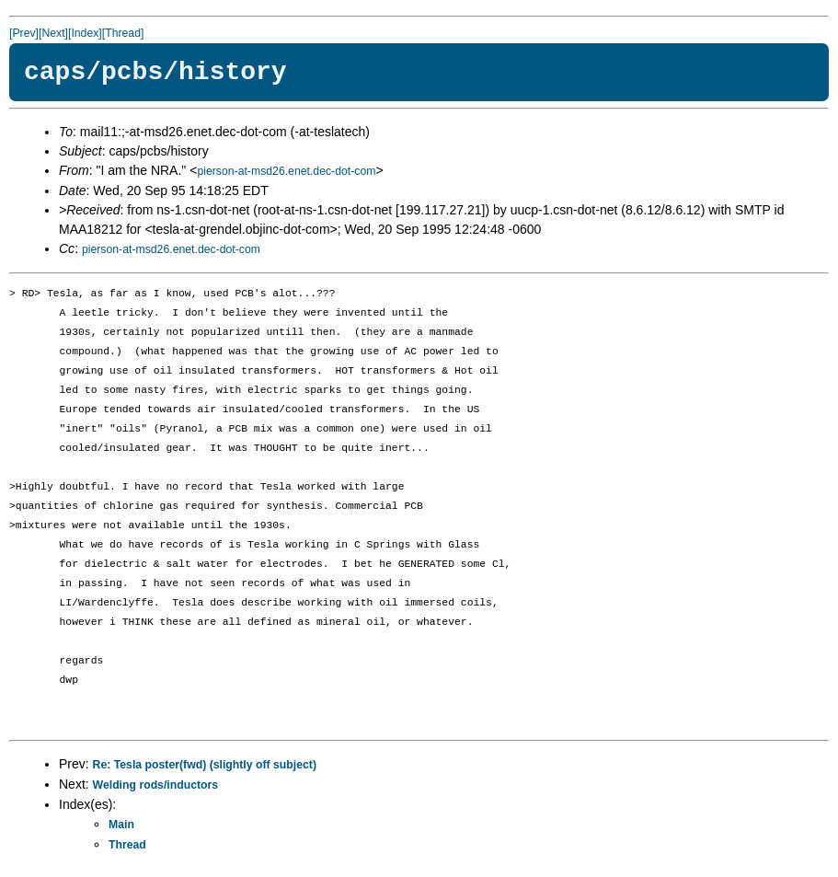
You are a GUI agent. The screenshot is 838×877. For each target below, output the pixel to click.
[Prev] (24, 33)
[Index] (85, 33)
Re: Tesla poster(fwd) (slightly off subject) (204, 764)
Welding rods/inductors (156, 785)
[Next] (53, 33)
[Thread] (123, 33)
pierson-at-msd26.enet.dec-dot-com (286, 171)
